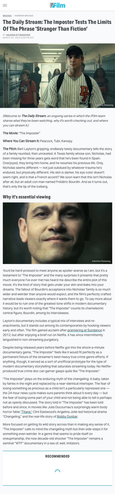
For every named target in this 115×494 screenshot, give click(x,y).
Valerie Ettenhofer (18, 35)
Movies (7, 16)
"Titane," (26, 412)
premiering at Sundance (84, 330)
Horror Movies (24, 16)
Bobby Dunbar (67, 416)
